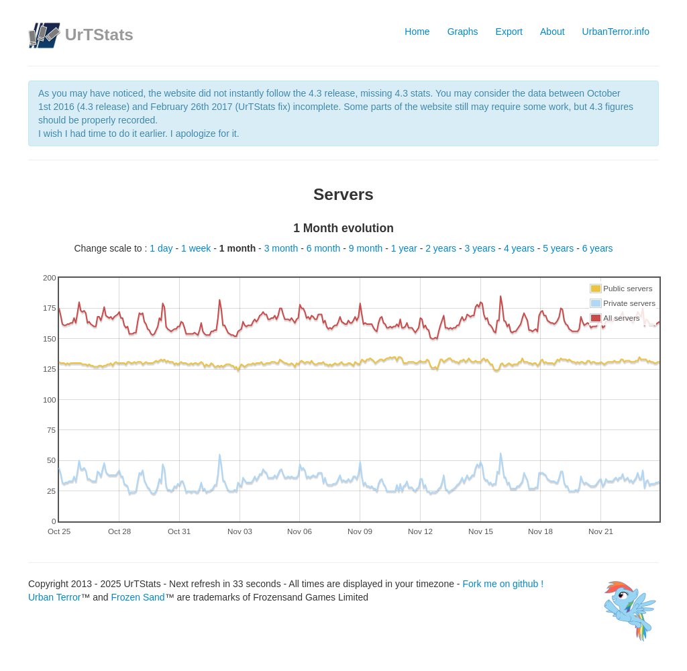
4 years (520, 248)
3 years (481, 248)
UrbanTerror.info (615, 31)
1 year (405, 248)
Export (509, 31)
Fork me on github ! (502, 583)
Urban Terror (54, 597)
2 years (442, 248)
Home (417, 31)
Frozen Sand (137, 597)
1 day (162, 248)
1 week (197, 248)
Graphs (462, 31)
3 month (282, 248)
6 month (325, 248)
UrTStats (99, 34)
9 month (367, 248)
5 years (559, 248)
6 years (597, 248)
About (552, 31)
